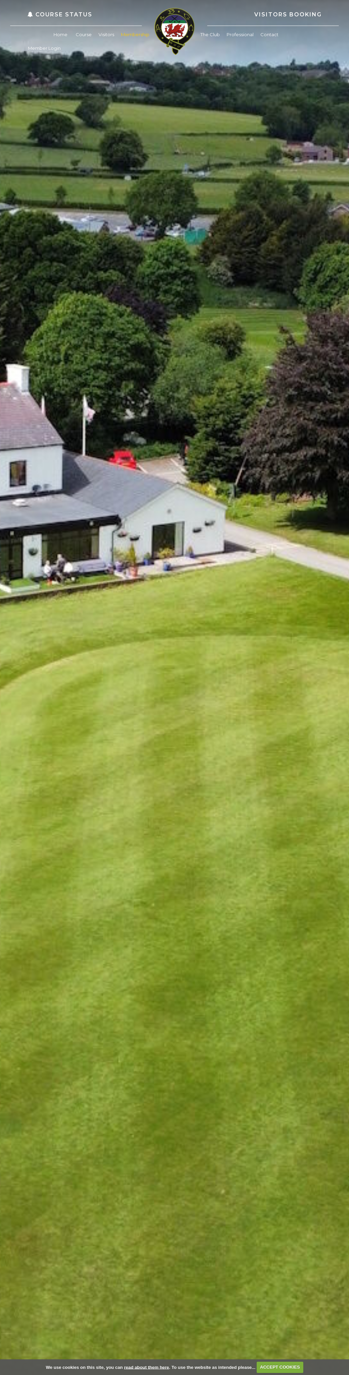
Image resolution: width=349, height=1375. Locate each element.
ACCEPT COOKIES (280, 1367)
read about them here (146, 1367)
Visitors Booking (288, 14)
